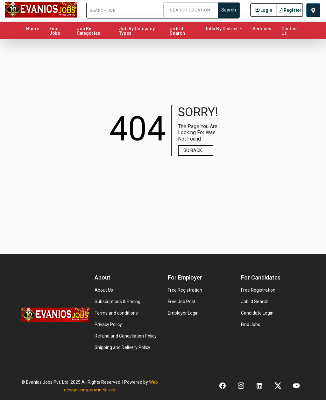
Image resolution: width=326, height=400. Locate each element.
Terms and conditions (116, 313)
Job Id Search (177, 31)
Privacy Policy (108, 324)
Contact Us (289, 31)
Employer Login (183, 313)
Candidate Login (257, 313)
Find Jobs (54, 31)
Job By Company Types (136, 31)
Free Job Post (181, 301)
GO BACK (192, 150)
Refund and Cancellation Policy (126, 335)
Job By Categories (88, 31)
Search (228, 10)
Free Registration (185, 290)
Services (261, 28)
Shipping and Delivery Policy (122, 347)
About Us (104, 290)
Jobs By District (221, 28)
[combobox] (191, 10)
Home (33, 28)
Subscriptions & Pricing (117, 301)
